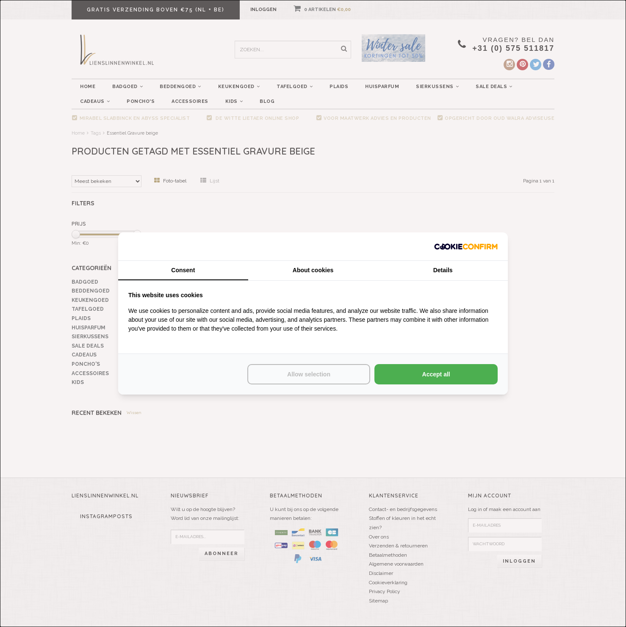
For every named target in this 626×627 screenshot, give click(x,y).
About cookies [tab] (313, 270)
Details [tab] (443, 270)
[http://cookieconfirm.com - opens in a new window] (466, 246)
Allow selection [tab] (308, 374)
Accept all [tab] (436, 374)
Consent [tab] (183, 270)
